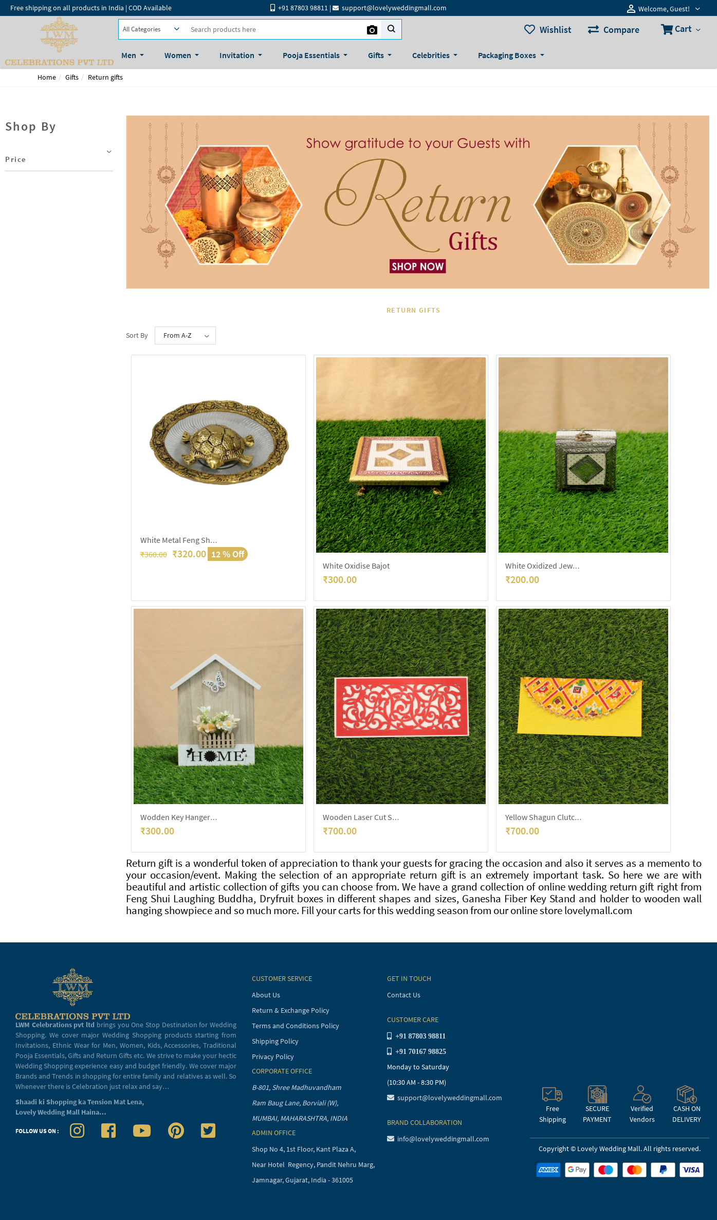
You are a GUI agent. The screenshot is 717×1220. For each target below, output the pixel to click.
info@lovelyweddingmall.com (438, 1138)
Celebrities (431, 55)
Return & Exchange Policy (290, 1010)
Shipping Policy (275, 1041)
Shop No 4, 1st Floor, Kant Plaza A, (304, 1149)
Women (178, 55)
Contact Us (403, 994)
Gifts (376, 55)
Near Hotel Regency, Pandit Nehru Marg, (314, 1164)
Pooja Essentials (312, 55)
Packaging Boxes (508, 55)
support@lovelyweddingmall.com (444, 1097)
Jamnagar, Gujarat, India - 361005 (302, 1180)
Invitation (237, 55)
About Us (266, 994)
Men (129, 55)
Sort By (137, 335)
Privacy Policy (273, 1056)
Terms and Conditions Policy (295, 1025)
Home (47, 77)
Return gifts (105, 77)
